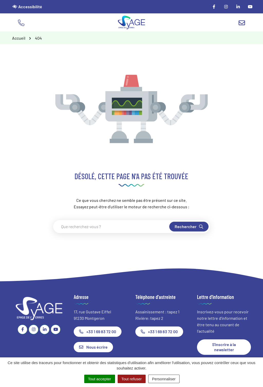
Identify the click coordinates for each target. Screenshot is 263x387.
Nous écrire (93, 347)
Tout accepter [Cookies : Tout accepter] (99, 379)
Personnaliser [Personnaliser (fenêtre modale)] (164, 379)
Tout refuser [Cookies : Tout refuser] (131, 379)
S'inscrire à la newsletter (224, 347)
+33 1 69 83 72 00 (97, 331)
